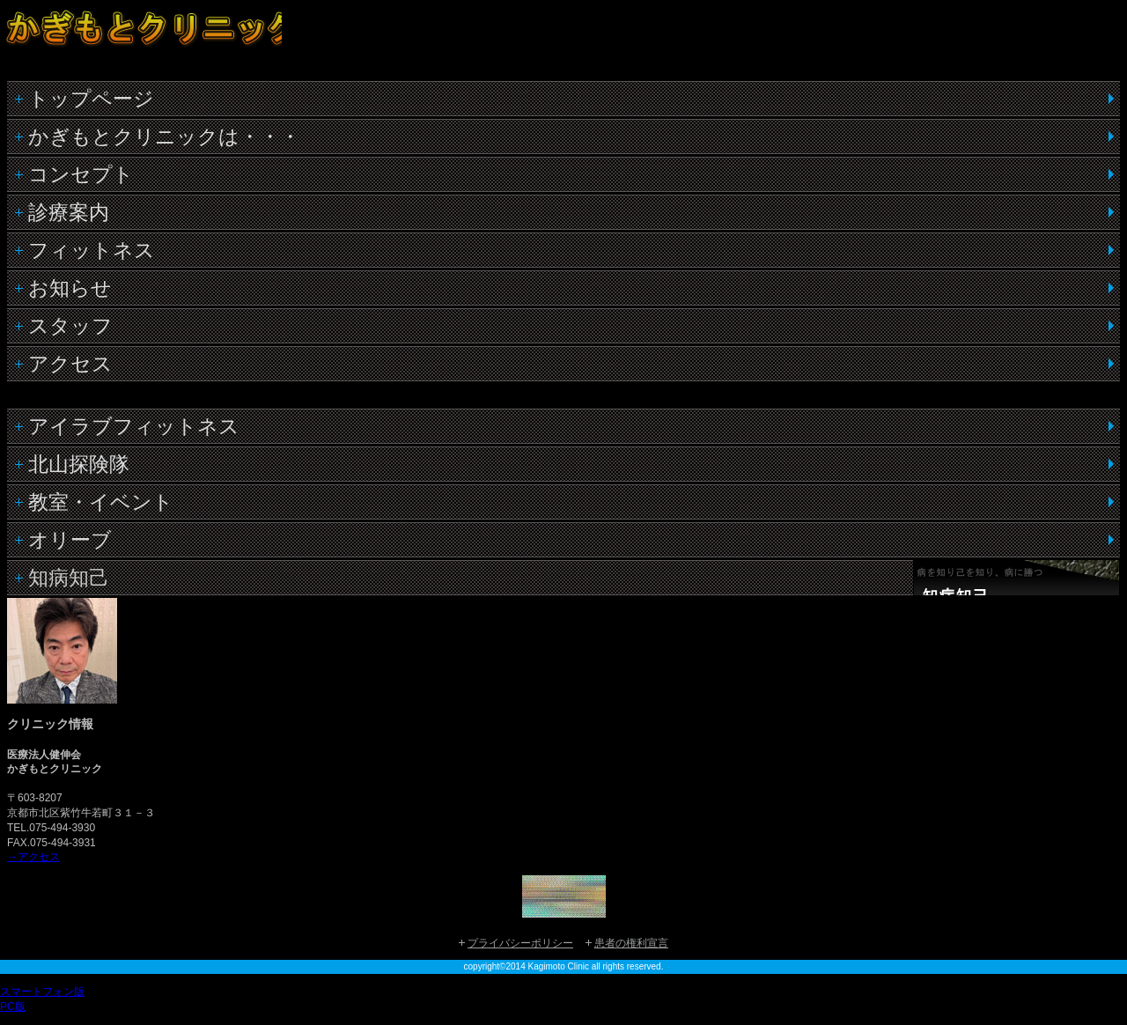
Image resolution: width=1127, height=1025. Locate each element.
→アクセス (33, 857)
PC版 (13, 1006)
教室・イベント (100, 501)
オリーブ (70, 539)
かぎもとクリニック (141, 40)
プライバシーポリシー (520, 943)
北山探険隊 (78, 464)
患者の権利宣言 (631, 943)
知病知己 (68, 577)
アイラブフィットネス (133, 426)
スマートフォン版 (42, 991)
